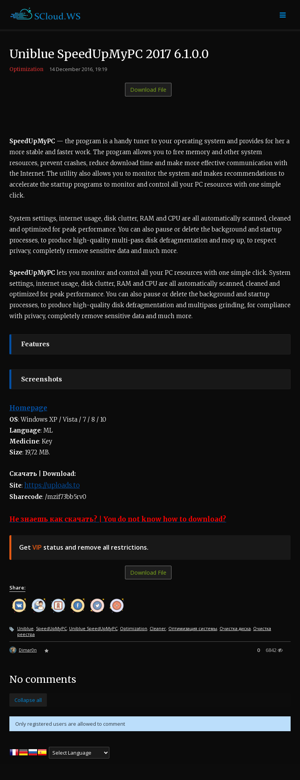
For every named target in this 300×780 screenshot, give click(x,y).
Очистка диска (235, 628)
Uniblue (25, 628)
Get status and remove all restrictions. (83, 547)
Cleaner (158, 628)
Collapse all (28, 699)
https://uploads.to (52, 485)
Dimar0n (28, 650)
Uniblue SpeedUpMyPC (93, 628)
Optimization (26, 69)
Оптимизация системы (192, 628)
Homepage (28, 408)
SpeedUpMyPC (51, 628)
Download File (148, 89)
